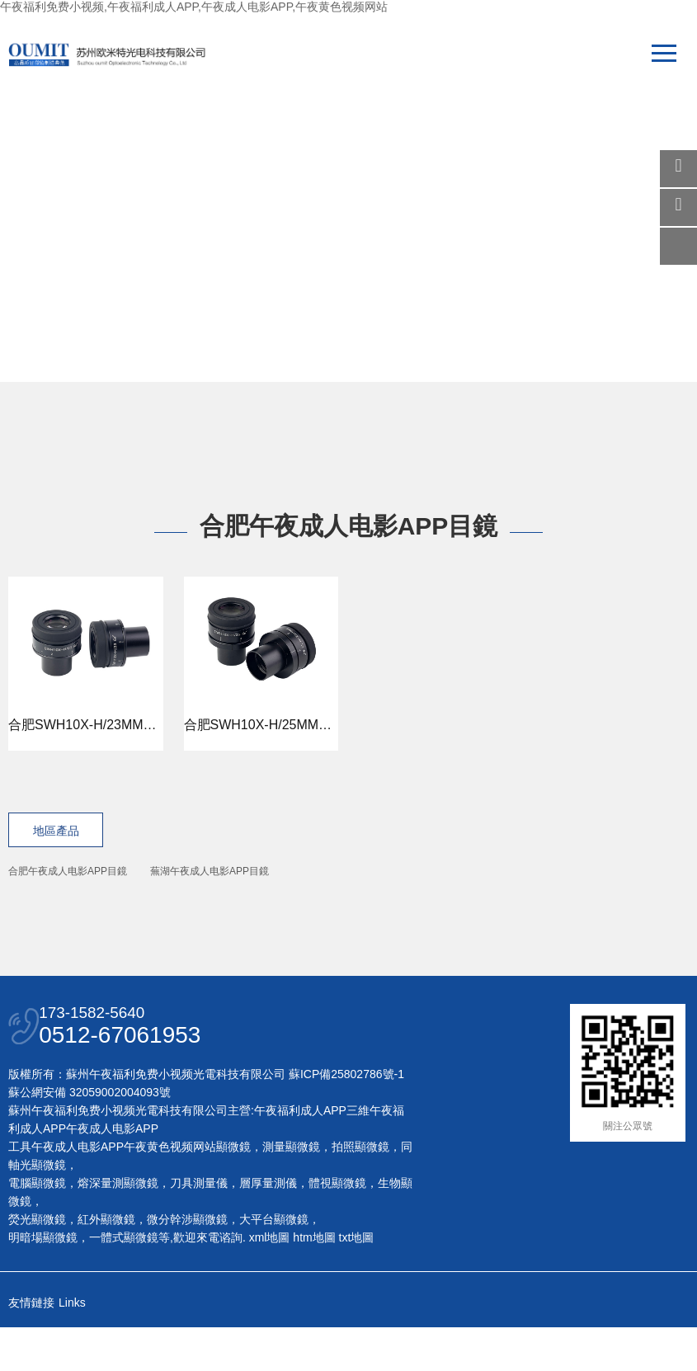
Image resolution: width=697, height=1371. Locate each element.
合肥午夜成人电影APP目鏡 (67, 871)
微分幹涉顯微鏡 (187, 1257)
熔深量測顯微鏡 (118, 1220)
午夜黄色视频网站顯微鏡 (187, 1184)
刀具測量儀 (199, 1220)
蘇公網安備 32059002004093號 (89, 1130)
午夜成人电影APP (112, 1166)
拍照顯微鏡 (360, 1184)
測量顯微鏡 (291, 1184)
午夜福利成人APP (300, 1148)
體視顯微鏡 (337, 1220)
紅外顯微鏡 (106, 1257)
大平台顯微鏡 (273, 1257)
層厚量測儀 (268, 1220)
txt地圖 (356, 1275)
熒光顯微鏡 (37, 1257)
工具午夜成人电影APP (66, 1184)
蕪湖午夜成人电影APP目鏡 (209, 871)
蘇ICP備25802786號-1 (346, 1112)
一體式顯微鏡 (123, 1275)
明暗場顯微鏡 (43, 1275)
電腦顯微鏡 (37, 1220)
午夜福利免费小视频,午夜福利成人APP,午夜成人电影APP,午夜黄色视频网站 (194, 6)
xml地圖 (269, 1275)
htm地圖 (314, 1275)
